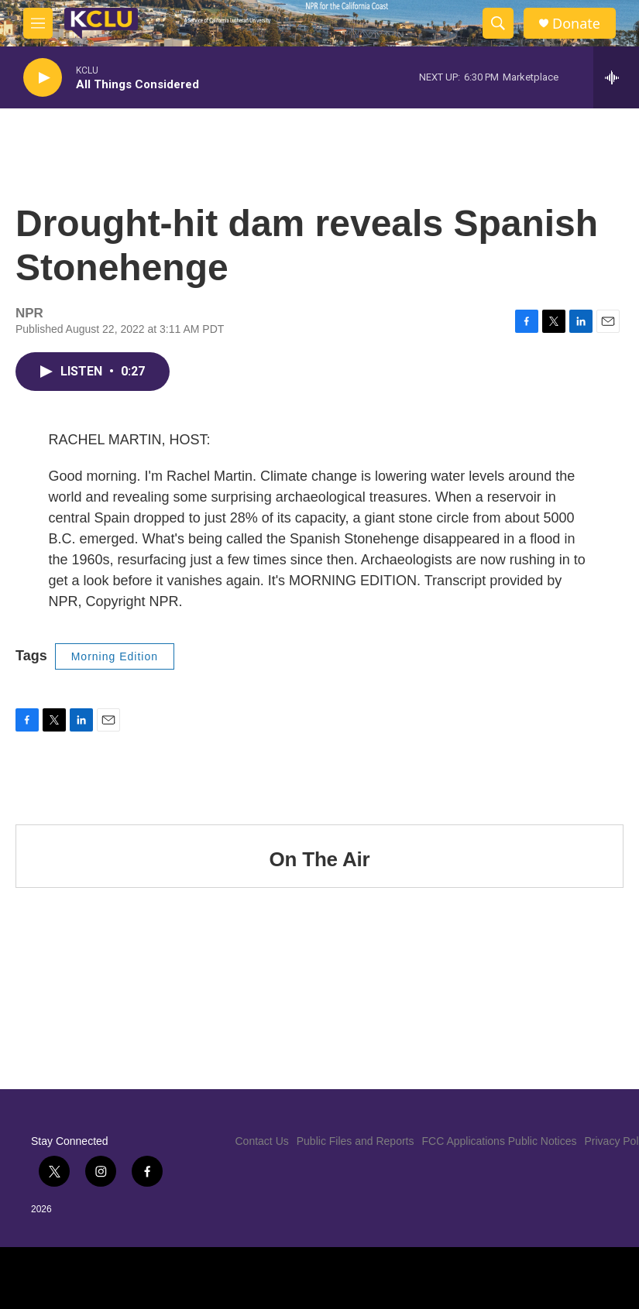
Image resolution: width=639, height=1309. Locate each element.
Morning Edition (114, 656)
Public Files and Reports (355, 1141)
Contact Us (262, 1141)
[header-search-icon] (498, 23)
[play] (42, 78)
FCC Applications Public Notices (499, 1141)
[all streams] (616, 77)
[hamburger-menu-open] (38, 23)
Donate (576, 23)
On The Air (320, 859)
